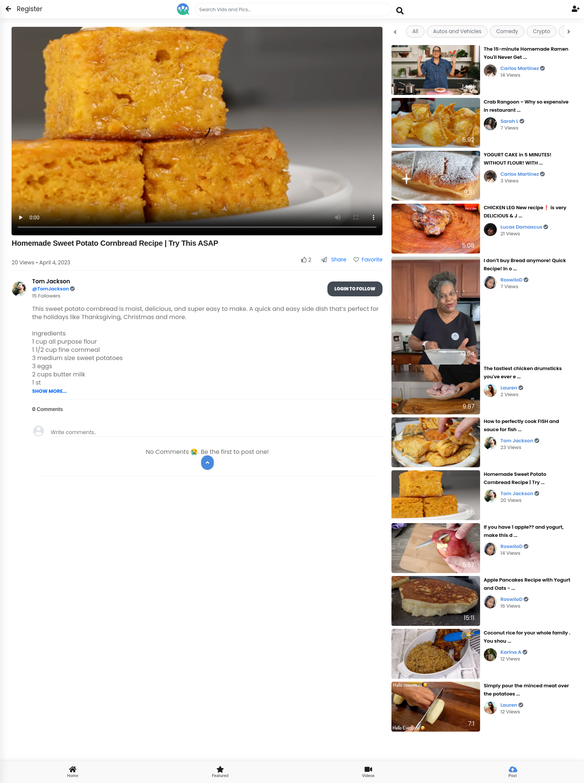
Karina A (514, 652)
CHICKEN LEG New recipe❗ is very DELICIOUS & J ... (525, 211)
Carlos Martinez (523, 68)
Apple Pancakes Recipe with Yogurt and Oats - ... (527, 584)
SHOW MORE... (49, 391)
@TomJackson (51, 288)
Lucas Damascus (525, 226)
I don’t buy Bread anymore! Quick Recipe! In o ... (525, 264)
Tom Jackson (520, 440)
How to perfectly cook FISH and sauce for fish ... (521, 425)
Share (333, 259)
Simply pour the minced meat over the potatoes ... (526, 689)
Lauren (512, 387)
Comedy (507, 31)
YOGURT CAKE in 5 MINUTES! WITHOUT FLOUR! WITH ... (518, 158)
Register (25, 8)
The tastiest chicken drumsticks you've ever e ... (523, 372)
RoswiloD (515, 279)
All (415, 31)
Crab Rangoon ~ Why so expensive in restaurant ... (526, 106)
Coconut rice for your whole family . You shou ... (527, 636)
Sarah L (513, 121)
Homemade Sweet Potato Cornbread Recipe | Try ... (515, 478)
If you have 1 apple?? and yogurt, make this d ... (524, 531)
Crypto (541, 31)
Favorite (368, 259)
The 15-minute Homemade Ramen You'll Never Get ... (526, 53)
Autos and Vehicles (457, 31)
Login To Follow (354, 289)
